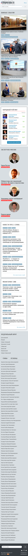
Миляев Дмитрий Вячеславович (9, 458)
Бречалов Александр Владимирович (10, 385)
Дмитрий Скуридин (5, 184)
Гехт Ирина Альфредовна (7, 399)
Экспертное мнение (8, 150)
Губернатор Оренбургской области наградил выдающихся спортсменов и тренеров (14, 321)
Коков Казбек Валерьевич (7, 427)
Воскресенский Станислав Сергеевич (10, 397)
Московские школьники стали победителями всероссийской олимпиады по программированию (13, 240)
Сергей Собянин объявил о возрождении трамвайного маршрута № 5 (11, 231)
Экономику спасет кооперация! (11, 198)
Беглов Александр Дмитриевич (9, 378)
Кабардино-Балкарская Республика (9, 37)
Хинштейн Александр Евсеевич (9, 528)
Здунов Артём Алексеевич (7, 415)
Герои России (5, 165)
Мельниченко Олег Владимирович (9, 453)
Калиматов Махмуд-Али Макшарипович (11, 420)
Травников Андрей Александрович (9, 514)
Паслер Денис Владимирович (8, 479)
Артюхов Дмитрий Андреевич (8, 371)
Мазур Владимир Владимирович (9, 446)
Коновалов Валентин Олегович (8, 430)
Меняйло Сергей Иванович (7, 455)
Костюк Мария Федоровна (7, 432)
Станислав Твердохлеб (6, 200)
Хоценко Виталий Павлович (7, 533)
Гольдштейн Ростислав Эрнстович (9, 404)
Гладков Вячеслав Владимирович (9, 401)
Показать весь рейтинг (14, 142)
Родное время (6, 214)
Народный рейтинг (10, 110)
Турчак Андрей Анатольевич (8, 516)
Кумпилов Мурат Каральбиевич (13, 126)
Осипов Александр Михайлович (9, 472)
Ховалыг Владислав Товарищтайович (10, 530)
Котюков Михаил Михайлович (8, 434)
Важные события (7, 13)
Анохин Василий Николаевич (8, 366)
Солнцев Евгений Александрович (9, 504)
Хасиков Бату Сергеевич (7, 526)
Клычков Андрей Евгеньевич (8, 423)
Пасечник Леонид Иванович (8, 476)
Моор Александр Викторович (8, 460)
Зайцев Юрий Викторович (7, 413)
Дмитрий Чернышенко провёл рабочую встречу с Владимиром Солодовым (13, 99)
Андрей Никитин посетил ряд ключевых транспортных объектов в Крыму (11, 56)
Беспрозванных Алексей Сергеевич (9, 380)
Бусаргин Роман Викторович (8, 387)
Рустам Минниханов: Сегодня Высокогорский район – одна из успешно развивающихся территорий (12, 250)
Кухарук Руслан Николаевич (8, 441)
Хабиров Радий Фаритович (8, 523)
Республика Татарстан (17, 246)
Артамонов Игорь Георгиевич (8, 369)
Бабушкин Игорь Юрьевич (7, 373)
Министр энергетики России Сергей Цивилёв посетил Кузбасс (12, 78)
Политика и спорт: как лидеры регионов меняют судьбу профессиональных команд (12, 288)
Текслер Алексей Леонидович (8, 507)
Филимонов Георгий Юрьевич (8, 521)
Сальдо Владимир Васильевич (8, 493)
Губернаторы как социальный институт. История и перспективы (12, 182)
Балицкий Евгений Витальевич (8, 376)
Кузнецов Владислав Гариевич (8, 437)
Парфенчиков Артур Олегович (14, 136)
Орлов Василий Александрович (8, 469)
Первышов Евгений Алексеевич (8, 483)
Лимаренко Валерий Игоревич (8, 444)
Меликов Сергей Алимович (13, 120)
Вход (25, 3)
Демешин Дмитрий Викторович (9, 408)
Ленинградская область (17, 256)
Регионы (14, 358)
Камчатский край (14, 102)
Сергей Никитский (5, 167)
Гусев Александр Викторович (8, 406)
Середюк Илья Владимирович (8, 495)
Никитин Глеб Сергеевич (15, 131)
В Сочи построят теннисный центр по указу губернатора (13, 313)
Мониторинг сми (9, 282)
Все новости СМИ (21, 327)
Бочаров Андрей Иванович (7, 383)
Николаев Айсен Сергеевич (7, 465)
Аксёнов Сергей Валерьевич (8, 364)
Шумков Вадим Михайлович (8, 540)
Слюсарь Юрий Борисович (7, 497)
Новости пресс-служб (11, 225)
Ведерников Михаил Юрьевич (8, 390)
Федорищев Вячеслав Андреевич (9, 519)
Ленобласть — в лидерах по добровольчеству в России (11, 259)
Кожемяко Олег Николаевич (8, 425)
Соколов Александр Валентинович (9, 502)
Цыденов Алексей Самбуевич (8, 535)
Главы (5, 358)
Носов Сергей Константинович (8, 467)
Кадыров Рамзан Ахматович (13, 115)
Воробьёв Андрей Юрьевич (7, 394)
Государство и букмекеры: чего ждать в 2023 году (12, 297)
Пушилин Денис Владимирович (8, 486)
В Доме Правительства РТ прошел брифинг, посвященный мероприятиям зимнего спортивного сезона (14, 268)
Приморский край (16, 285)
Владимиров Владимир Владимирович (10, 392)
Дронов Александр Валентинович (9, 411)
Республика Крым (14, 58)
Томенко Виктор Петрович (7, 512)
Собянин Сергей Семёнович (7, 500)
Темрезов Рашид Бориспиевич (8, 509)
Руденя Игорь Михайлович (7, 488)
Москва (13, 228)
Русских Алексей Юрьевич (7, 490)
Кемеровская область (15, 80)
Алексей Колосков (5, 216)
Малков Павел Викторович (7, 448)
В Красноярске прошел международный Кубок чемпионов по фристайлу (13, 305)
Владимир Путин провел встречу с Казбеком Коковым (12, 32)
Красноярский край (16, 301)
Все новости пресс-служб (19, 275)
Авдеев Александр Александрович (9, 362)
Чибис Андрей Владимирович (8, 537)
